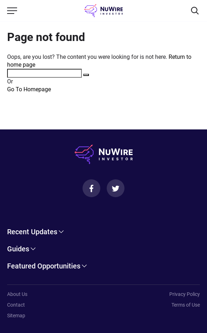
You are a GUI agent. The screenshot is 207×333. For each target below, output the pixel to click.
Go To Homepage (29, 89)
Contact (16, 305)
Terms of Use (185, 305)
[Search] (195, 11)
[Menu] (12, 10)
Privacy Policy (184, 294)
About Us (17, 294)
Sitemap (16, 315)
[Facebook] (91, 188)
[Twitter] (115, 188)
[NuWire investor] (103, 11)
